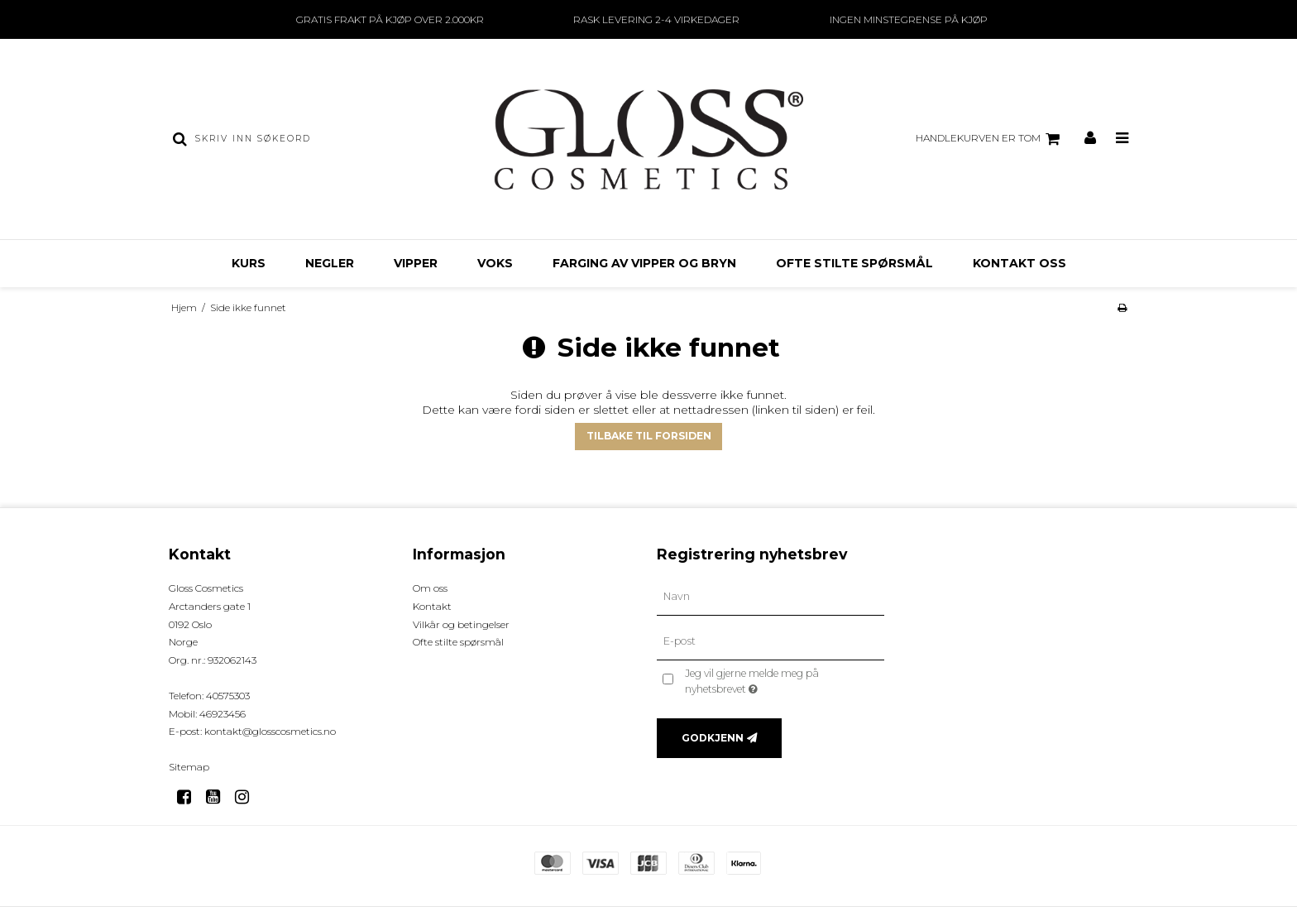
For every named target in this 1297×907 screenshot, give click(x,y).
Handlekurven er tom (990, 139)
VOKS (495, 263)
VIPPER (416, 263)
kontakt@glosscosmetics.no (270, 731)
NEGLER (329, 263)
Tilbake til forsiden (648, 436)
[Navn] (770, 596)
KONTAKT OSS (1019, 263)
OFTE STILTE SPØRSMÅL (854, 263)
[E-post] (770, 641)
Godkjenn (713, 738)
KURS (249, 263)
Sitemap (189, 767)
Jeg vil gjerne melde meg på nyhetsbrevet (780, 680)
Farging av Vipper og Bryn (644, 263)
